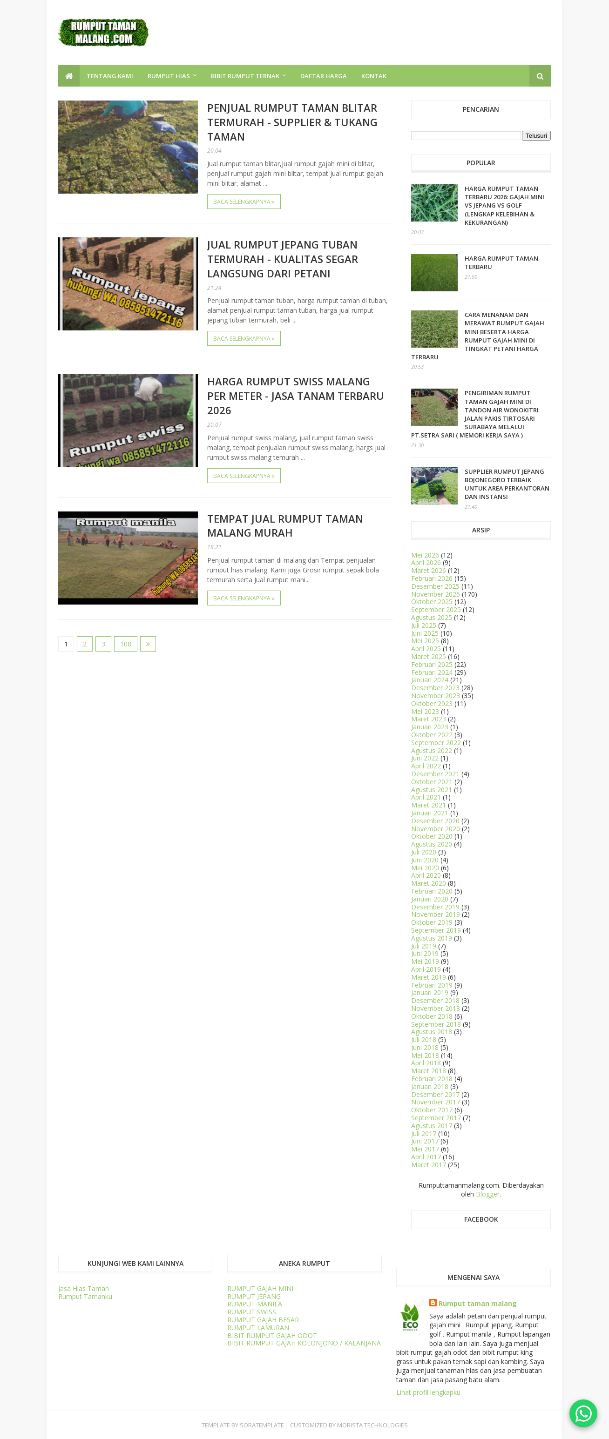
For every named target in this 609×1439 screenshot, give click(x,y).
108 (125, 643)
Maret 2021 (428, 804)
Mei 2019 (425, 961)
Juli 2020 (423, 851)
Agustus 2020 (431, 844)
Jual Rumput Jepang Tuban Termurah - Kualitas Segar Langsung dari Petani (282, 258)
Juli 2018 (423, 1039)
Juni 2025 (425, 633)
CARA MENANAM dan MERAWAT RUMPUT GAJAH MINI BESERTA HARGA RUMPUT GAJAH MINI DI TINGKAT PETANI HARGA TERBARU (477, 335)
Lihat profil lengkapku (428, 1392)
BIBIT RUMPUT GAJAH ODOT (272, 1335)
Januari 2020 (429, 898)
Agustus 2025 (431, 617)
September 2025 (436, 609)
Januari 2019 (429, 992)
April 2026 (426, 562)
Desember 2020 (435, 820)
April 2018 (426, 1062)
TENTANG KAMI (110, 76)
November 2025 (435, 594)
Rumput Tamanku (85, 1296)
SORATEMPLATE (262, 1425)
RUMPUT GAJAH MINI (260, 1288)
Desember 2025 (435, 586)
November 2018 (435, 1008)
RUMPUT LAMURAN (258, 1327)
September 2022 (436, 742)
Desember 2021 (435, 773)
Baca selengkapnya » (244, 202)
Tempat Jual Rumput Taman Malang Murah (285, 525)
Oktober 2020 (432, 836)
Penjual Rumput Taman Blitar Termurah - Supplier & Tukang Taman (292, 122)
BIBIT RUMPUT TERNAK (245, 76)
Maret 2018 (428, 1070)
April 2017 (426, 1156)
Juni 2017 (425, 1140)
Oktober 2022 (432, 734)
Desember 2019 (435, 906)
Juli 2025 (423, 625)
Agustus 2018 (431, 1031)
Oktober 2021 (432, 781)
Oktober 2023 (432, 703)
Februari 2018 (432, 1078)
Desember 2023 (435, 687)
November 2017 (435, 1101)
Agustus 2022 (431, 750)
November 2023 (435, 695)
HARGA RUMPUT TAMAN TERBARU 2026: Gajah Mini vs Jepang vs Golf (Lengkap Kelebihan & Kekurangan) (504, 205)
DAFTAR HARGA (323, 76)
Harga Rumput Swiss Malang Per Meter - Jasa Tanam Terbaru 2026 (295, 395)
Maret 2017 (428, 1164)
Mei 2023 (425, 711)
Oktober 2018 (432, 1016)
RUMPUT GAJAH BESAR (263, 1319)
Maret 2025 (428, 656)
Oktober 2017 (432, 1109)
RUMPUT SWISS (251, 1311)
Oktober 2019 (432, 922)
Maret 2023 (428, 718)
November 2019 (435, 914)
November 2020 (435, 828)
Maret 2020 (428, 883)
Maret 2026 (428, 570)
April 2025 (426, 648)
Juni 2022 (425, 757)
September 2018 (436, 1024)
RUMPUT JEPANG (254, 1296)
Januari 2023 (429, 726)
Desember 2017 (435, 1094)
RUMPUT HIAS (169, 76)
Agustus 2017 (431, 1125)
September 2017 (436, 1117)
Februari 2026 (432, 578)
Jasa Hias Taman (83, 1288)
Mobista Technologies (372, 1425)
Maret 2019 (428, 977)
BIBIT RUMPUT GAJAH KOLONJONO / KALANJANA (304, 1342)
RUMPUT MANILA (254, 1303)
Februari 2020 (432, 891)
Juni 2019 (425, 953)
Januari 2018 (429, 1086)
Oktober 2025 (432, 601)
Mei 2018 (425, 1055)
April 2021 (426, 797)
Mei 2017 (425, 1148)
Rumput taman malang (478, 1303)
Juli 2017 (423, 1133)
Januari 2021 (429, 812)
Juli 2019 (423, 945)
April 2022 (426, 765)
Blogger (488, 1194)
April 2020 (426, 875)
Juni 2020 (425, 859)
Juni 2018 (425, 1047)
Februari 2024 (432, 672)
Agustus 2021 (431, 789)
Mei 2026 (425, 555)
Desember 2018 (435, 1000)
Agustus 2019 (431, 938)
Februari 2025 (432, 664)
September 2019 (436, 930)
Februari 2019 (432, 985)
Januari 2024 (429, 679)
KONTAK (373, 76)
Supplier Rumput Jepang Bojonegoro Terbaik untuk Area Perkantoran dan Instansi (507, 484)
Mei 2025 (425, 640)
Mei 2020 (425, 867)
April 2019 (426, 969)
